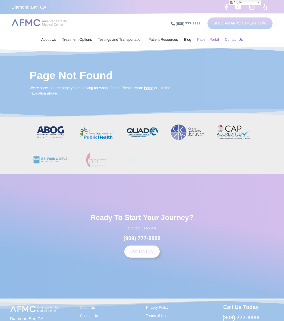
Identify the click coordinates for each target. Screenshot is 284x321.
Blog (187, 40)
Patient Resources (163, 40)
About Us (48, 40)
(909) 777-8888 (142, 238)
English (236, 2)
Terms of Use (156, 316)
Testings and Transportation (120, 40)
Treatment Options (77, 40)
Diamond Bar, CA (28, 7)
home (148, 88)
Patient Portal (208, 40)
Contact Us (234, 40)
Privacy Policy (157, 308)
